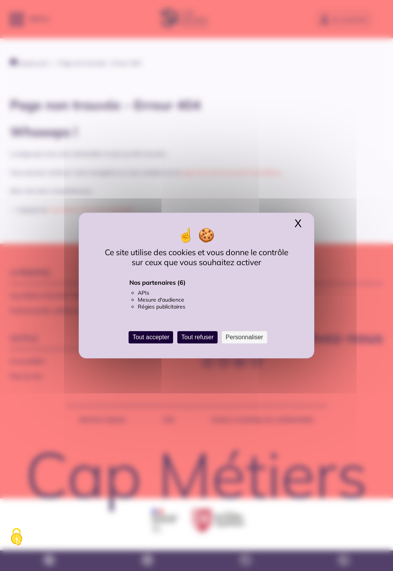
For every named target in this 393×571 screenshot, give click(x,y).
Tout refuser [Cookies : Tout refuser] (197, 337)
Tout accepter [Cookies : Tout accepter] (150, 337)
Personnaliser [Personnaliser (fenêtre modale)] (244, 337)
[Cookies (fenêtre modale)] (16, 537)
